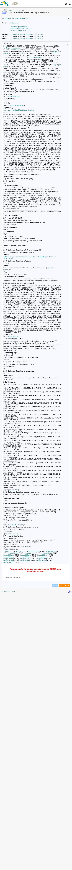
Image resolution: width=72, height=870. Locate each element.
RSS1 (61, 861)
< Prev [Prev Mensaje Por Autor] (22, 38)
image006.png (8, 555)
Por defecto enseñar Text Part (21, 28)
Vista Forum (14, 23)
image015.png (8, 561)
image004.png (30, 553)
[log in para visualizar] (13, 48)
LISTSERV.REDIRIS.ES (9, 867)
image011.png (42, 557)
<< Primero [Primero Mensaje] (15, 34)
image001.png (34, 551)
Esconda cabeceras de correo (20, 30)
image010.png (25, 557)
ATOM (55, 861)
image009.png (8, 557)
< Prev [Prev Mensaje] (22, 34)
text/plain (6, 551)
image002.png (51, 551)
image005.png (47, 553)
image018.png (8, 562)
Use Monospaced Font (18, 27)
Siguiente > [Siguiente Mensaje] (30, 34)
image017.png (41, 561)
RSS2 (67, 861)
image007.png (25, 555)
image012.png (8, 559)
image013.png (25, 559)
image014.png (42, 559)
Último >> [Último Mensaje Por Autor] (39, 38)
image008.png (42, 555)
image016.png (25, 561)
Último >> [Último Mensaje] (39, 34)
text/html (19, 551)
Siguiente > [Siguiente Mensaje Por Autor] (30, 38)
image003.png (13, 553)
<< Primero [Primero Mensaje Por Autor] (15, 38)
